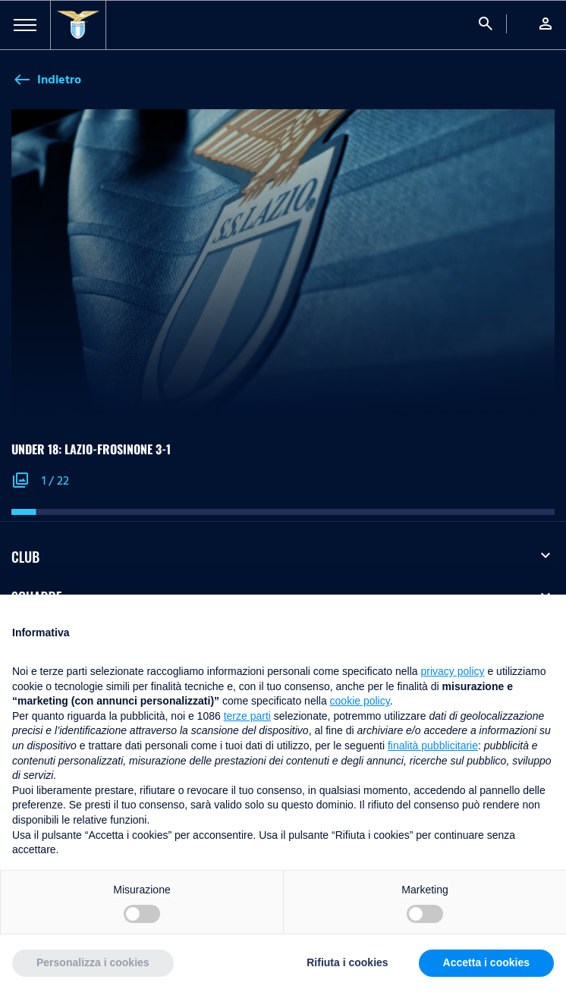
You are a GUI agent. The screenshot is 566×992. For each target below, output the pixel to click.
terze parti (247, 716)
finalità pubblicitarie (433, 745)
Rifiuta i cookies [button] (347, 962)
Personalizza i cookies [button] (92, 962)
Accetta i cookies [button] (486, 962)
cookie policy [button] (360, 701)
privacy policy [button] (453, 671)
